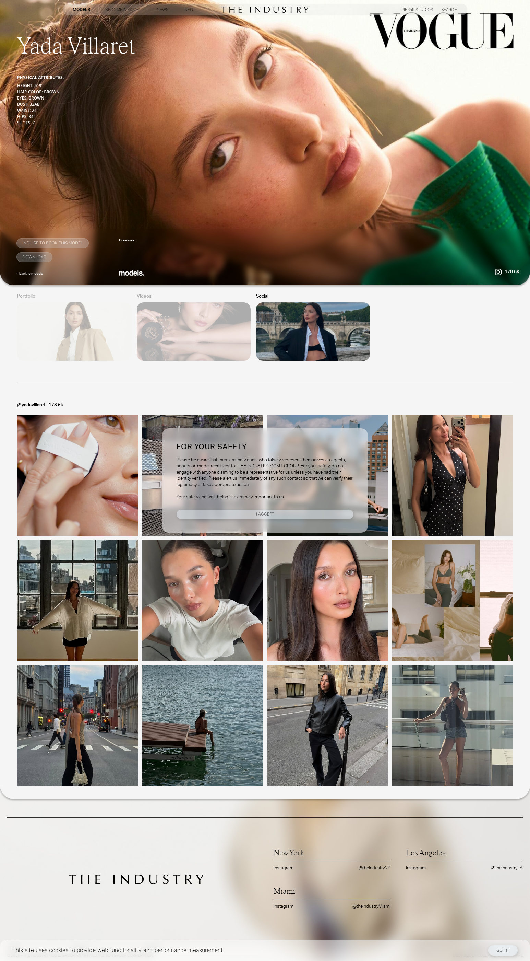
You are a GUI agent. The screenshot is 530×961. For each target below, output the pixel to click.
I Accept (265, 514)
